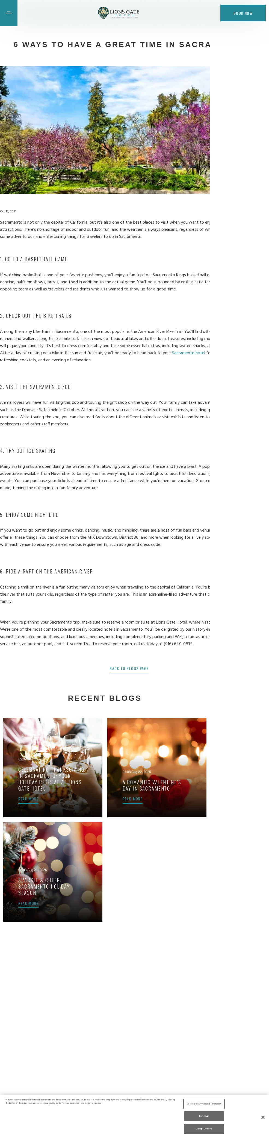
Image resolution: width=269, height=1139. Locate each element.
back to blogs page (134, 668)
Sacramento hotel (194, 353)
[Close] (263, 1117)
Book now (243, 13)
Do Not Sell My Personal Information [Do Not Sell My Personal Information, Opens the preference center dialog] (204, 1104)
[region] (134, 1116)
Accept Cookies (204, 1128)
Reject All (204, 1116)
